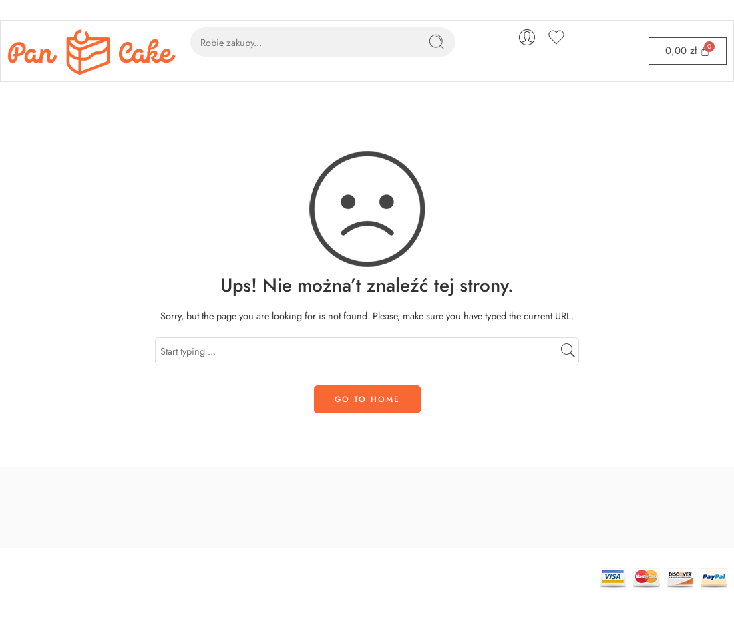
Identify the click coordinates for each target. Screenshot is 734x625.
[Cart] (688, 51)
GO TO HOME (367, 399)
